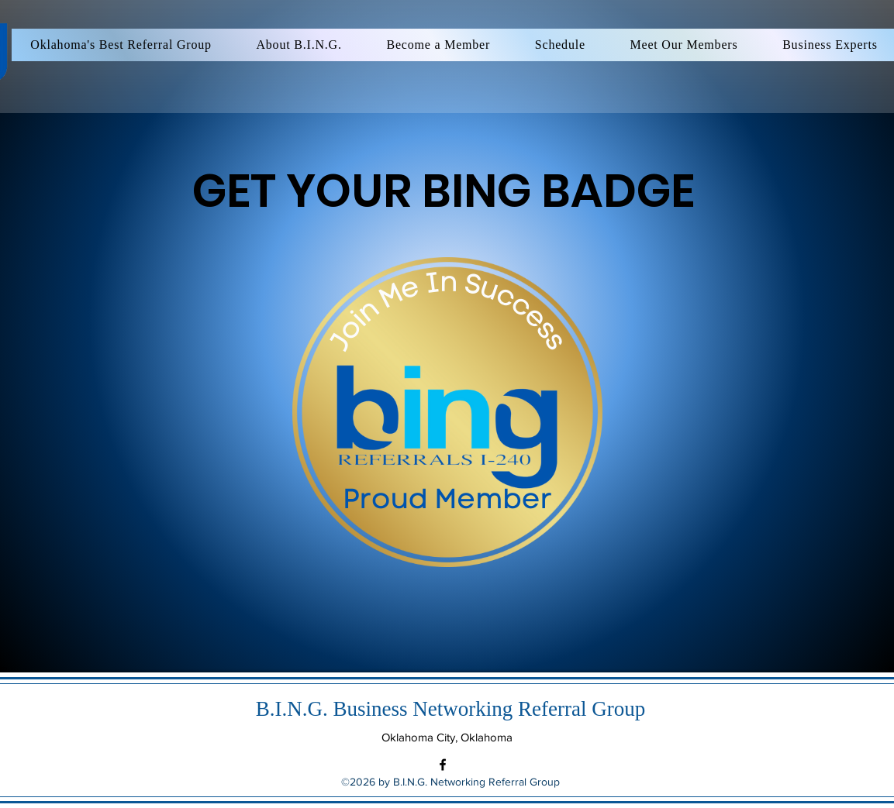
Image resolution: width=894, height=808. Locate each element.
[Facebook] (442, 764)
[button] (684, 45)
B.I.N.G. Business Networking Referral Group (450, 708)
